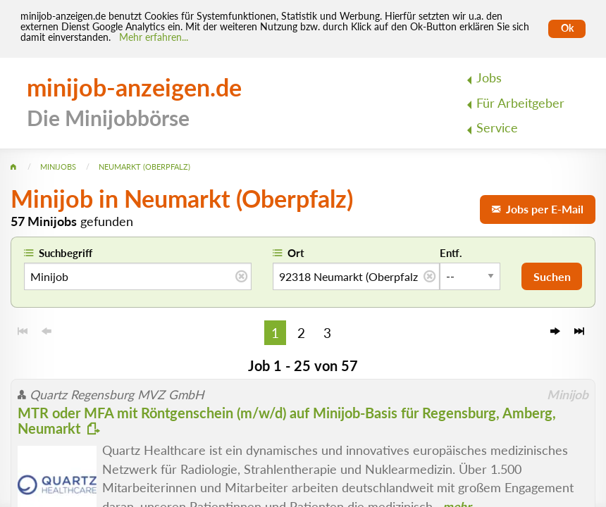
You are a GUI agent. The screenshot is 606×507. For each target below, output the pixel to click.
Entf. (451, 252)
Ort (295, 252)
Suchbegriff (65, 252)
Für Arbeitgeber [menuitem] (520, 103)
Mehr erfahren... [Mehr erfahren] (153, 37)
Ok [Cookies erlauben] (567, 28)
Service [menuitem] (497, 127)
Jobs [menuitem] (489, 77)
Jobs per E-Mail (537, 208)
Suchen (552, 276)
